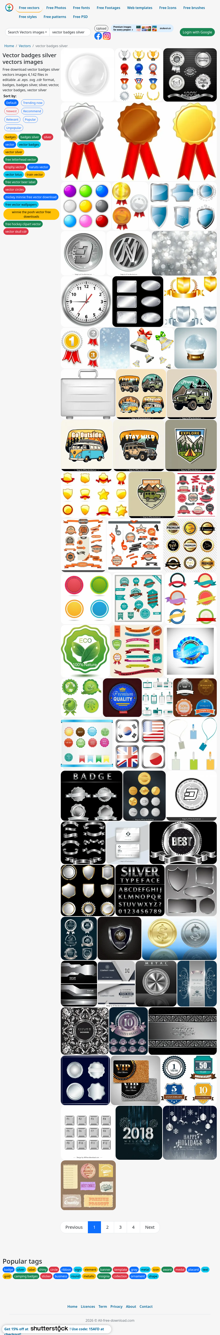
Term (102, 1306)
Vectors (25, 45)
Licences (88, 1306)
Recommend (32, 111)
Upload (101, 28)
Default (11, 103)
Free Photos (56, 7)
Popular (30, 119)
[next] (150, 1227)
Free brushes (194, 7)
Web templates (139, 7)
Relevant (12, 119)
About (131, 1306)
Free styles (28, 16)
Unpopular (13, 128)
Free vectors (29, 7)
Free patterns (55, 16)
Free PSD (80, 16)
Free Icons (167, 7)
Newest (11, 111)
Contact (146, 1306)
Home (9, 45)
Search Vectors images (26, 32)
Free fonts (81, 7)
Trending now (32, 103)
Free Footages (108, 7)
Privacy (116, 1306)
